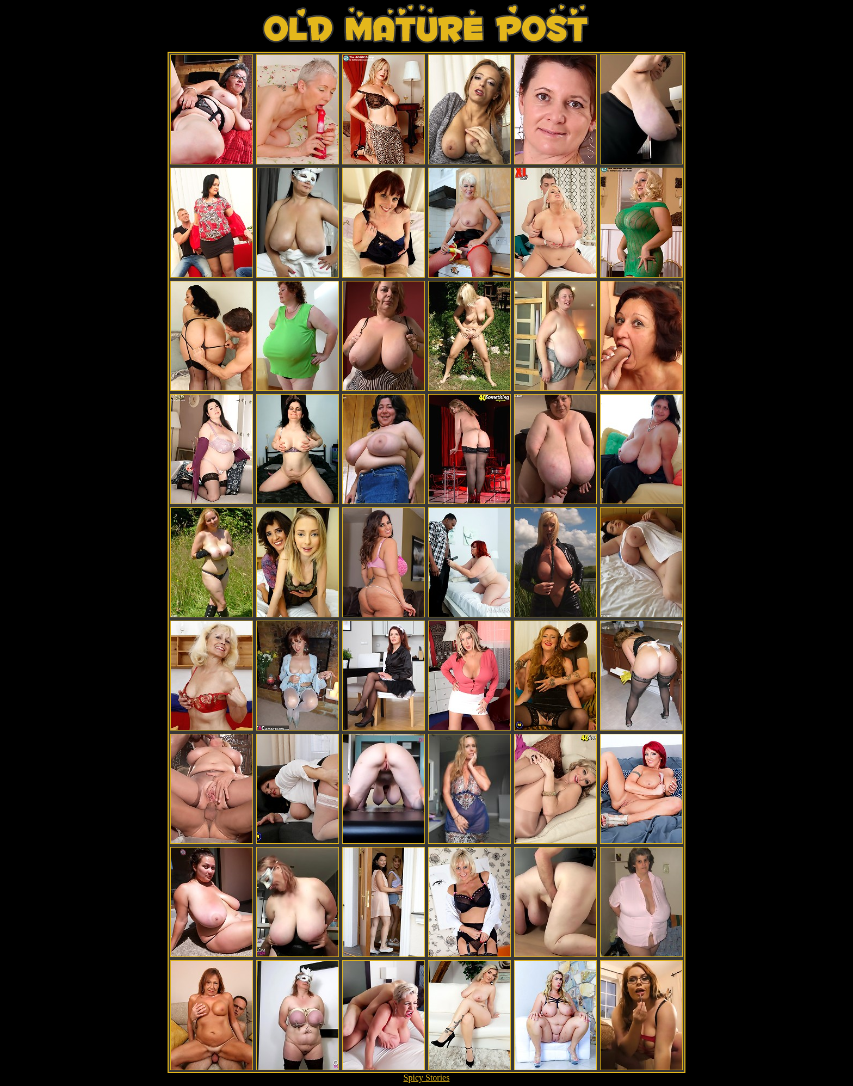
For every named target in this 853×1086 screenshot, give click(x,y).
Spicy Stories (427, 1077)
